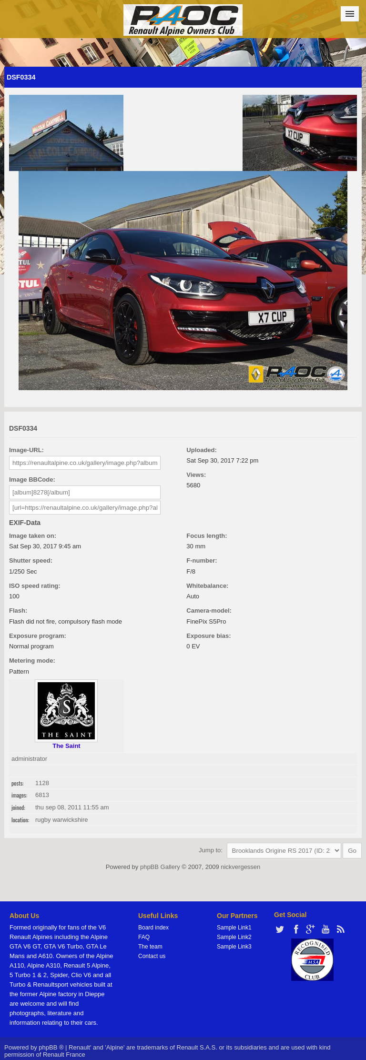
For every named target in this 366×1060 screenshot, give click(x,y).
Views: (196, 474)
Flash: (18, 610)
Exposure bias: (208, 635)
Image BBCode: (32, 479)
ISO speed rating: (35, 585)
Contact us (151, 956)
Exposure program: (37, 635)
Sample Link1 (234, 927)
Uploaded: (201, 450)
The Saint (66, 745)
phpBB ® (51, 1047)
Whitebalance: (207, 585)
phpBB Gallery (160, 866)
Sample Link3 (234, 946)
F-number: (201, 560)
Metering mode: (32, 660)
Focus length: (206, 535)
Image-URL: (26, 450)
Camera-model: (209, 610)
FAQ (144, 937)
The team (150, 946)
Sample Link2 (234, 937)
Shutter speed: (30, 560)
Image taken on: (32, 535)
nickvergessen (240, 866)
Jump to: (211, 850)
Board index (153, 927)
